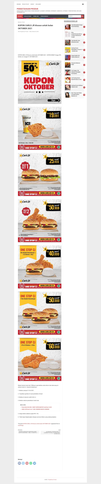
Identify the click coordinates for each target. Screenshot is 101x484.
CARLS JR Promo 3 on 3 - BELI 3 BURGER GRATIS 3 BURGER (35, 409)
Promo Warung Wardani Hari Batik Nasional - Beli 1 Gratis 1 (28, 432)
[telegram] (34, 463)
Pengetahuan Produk (27, 9)
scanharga (20, 425)
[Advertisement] (40, 43)
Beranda (19, 4)
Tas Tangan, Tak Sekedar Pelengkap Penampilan (75, 72)
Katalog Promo (27, 16)
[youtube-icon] (83, 4)
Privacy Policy (25, 4)
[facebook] (19, 463)
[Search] (74, 16)
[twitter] (23, 463)
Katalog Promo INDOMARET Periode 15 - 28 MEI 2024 (76, 49)
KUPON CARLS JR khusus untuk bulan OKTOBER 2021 (37, 423)
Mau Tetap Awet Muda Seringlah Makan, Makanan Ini (76, 94)
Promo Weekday (44, 16)
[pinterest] (27, 463)
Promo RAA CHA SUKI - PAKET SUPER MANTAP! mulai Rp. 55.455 (37, 407)
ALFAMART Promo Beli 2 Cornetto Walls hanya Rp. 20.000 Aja (52, 432)
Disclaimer (38, 4)
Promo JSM (36, 16)
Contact (32, 4)
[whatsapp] (30, 463)
